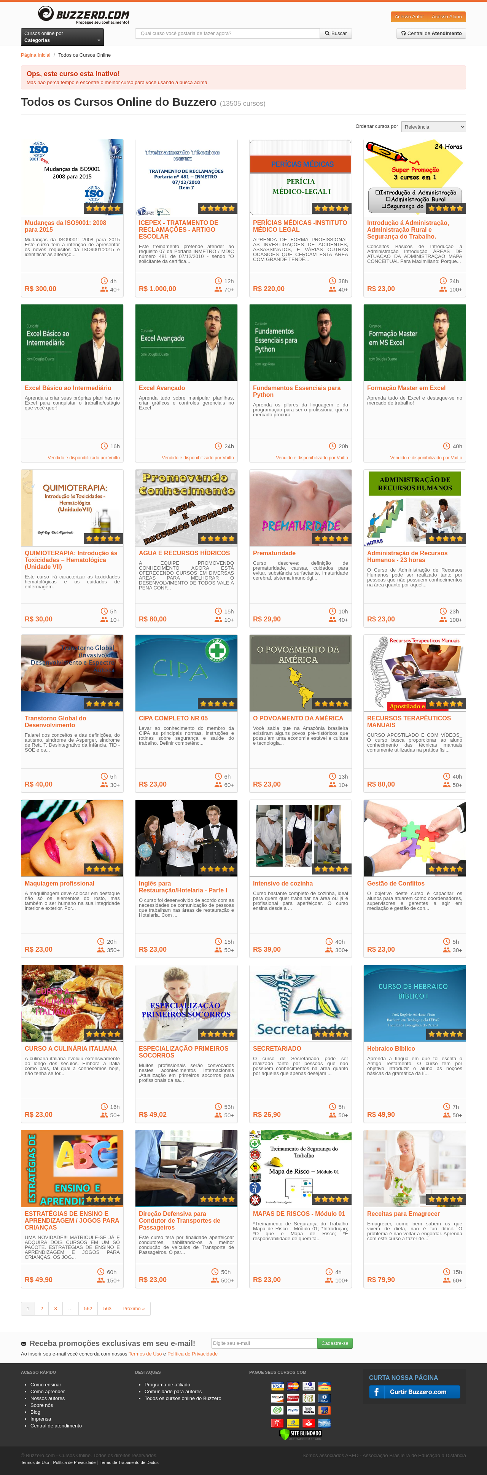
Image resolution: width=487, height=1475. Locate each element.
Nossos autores (47, 1398)
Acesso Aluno (447, 16)
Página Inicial (35, 55)
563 (107, 1308)
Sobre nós (41, 1405)
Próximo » (134, 1308)
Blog (35, 1412)
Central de (431, 33)
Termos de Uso (145, 1354)
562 (88, 1308)
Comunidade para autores (173, 1391)
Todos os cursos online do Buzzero (183, 1398)
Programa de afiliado (167, 1384)
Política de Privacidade (192, 1354)
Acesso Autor (409, 16)
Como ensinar (45, 1384)
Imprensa (40, 1419)
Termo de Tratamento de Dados (129, 1462)
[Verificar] (301, 1434)
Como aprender (47, 1391)
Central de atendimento (56, 1426)
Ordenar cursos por (376, 126)
